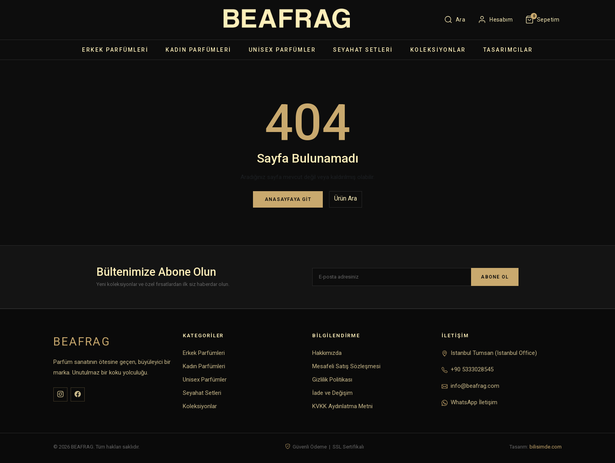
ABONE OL (495, 277)
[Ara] (455, 19)
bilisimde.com (545, 447)
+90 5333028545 (472, 369)
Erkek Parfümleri (115, 50)
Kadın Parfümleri (198, 50)
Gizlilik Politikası (332, 379)
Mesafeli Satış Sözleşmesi (346, 366)
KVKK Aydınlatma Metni (342, 406)
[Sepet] (542, 19)
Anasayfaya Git (288, 199)
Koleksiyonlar (438, 50)
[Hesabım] (495, 19)
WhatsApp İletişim (474, 402)
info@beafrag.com (475, 385)
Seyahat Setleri (363, 50)
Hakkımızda (327, 352)
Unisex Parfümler (282, 50)
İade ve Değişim (332, 392)
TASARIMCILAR (508, 50)
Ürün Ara (345, 198)
